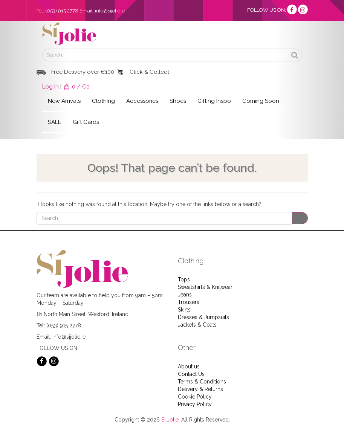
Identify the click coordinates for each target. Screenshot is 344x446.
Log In (50, 86)
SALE (54, 122)
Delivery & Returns (200, 389)
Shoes (178, 101)
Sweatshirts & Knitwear (205, 287)
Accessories (142, 101)
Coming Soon (260, 101)
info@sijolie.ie (110, 11)
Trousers (188, 302)
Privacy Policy (195, 404)
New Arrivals (64, 101)
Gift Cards (86, 122)
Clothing (103, 101)
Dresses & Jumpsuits (203, 317)
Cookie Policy (195, 397)
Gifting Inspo (214, 101)
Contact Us (191, 374)
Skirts (184, 310)
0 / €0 (76, 86)
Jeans (185, 295)
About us (189, 367)
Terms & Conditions (202, 382)
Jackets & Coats (197, 325)
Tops (184, 279)
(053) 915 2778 (61, 11)
